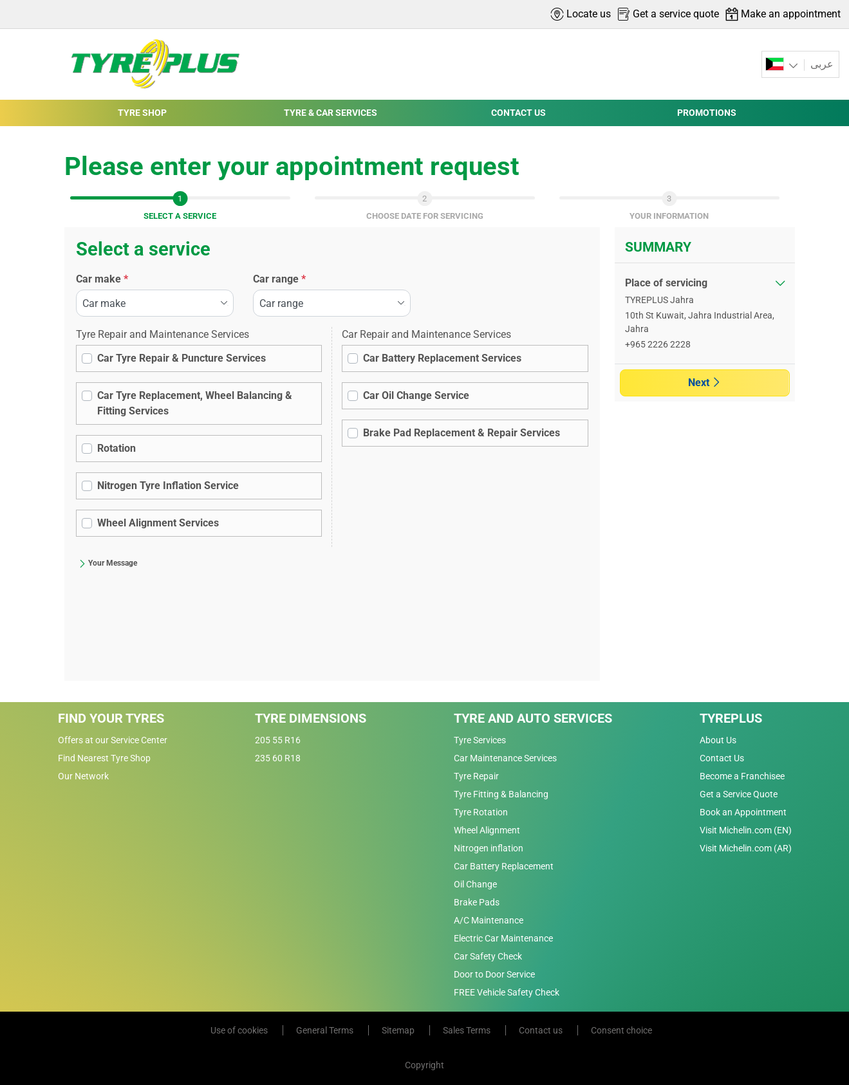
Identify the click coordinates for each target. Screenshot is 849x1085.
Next (704, 382)
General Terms (325, 1030)
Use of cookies (240, 1030)
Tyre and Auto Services (533, 718)
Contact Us (722, 758)
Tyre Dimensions (310, 718)
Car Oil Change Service (416, 395)
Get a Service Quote (739, 794)
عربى (821, 64)
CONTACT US (518, 112)
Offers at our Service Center (112, 740)
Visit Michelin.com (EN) (746, 830)
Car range (279, 279)
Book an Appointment (743, 812)
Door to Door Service (494, 974)
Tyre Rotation (481, 812)
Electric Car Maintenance (503, 938)
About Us (718, 740)
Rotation (116, 448)
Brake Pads (476, 902)
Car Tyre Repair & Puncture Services (181, 358)
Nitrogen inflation (488, 848)
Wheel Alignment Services (158, 523)
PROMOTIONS (706, 112)
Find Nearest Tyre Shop (104, 758)
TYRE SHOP (142, 112)
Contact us (541, 1030)
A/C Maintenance (488, 920)
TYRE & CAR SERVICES (330, 112)
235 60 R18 (278, 758)
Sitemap (399, 1030)
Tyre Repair (476, 776)
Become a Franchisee (742, 776)
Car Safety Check (488, 956)
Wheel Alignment (487, 830)
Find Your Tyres (111, 718)
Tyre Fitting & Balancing (501, 794)
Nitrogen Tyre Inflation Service (168, 485)
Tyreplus (731, 718)
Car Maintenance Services (505, 758)
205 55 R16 (278, 740)
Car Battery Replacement (504, 866)
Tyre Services (480, 740)
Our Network (83, 776)
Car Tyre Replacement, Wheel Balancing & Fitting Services (194, 403)
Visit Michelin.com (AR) (746, 848)
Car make (102, 279)
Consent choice (621, 1030)
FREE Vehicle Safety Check (506, 992)
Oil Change (475, 884)
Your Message (108, 563)
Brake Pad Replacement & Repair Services (461, 433)
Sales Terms (467, 1030)
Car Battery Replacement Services (442, 358)
